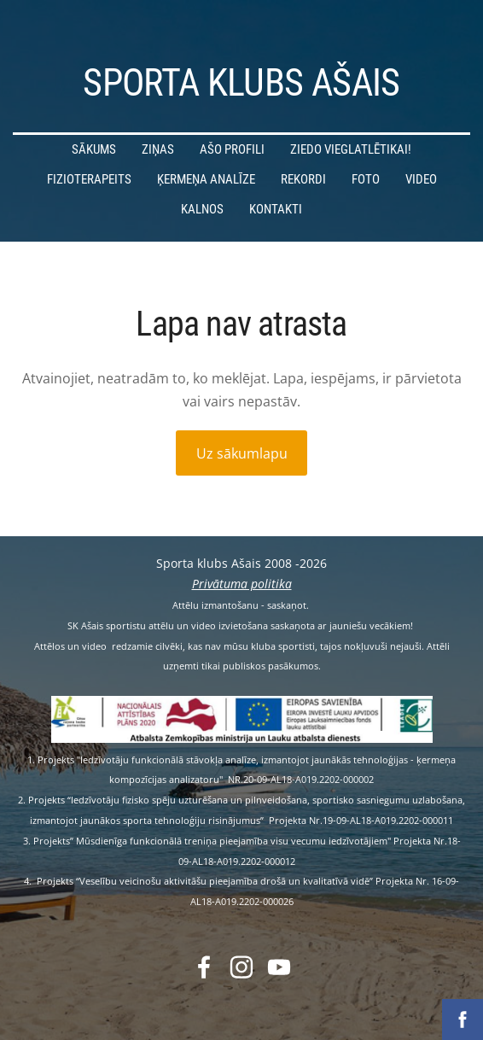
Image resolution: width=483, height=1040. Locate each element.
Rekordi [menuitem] (303, 179)
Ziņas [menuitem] (158, 149)
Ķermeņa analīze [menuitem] (206, 179)
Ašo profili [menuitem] (232, 149)
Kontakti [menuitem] (275, 209)
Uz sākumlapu (242, 453)
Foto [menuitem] (366, 179)
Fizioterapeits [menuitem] (89, 179)
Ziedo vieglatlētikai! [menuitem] (350, 149)
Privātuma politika (242, 584)
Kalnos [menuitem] (202, 209)
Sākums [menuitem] (94, 149)
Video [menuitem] (421, 179)
